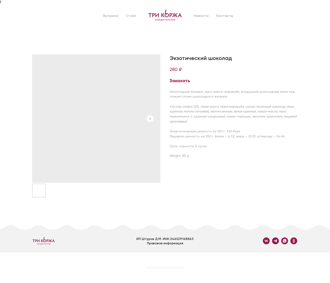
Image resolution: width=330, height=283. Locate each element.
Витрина (110, 16)
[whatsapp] (284, 243)
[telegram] (275, 243)
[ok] (293, 243)
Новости (201, 16)
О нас (131, 16)
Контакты (224, 16)
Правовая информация (165, 243)
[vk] (266, 243)
